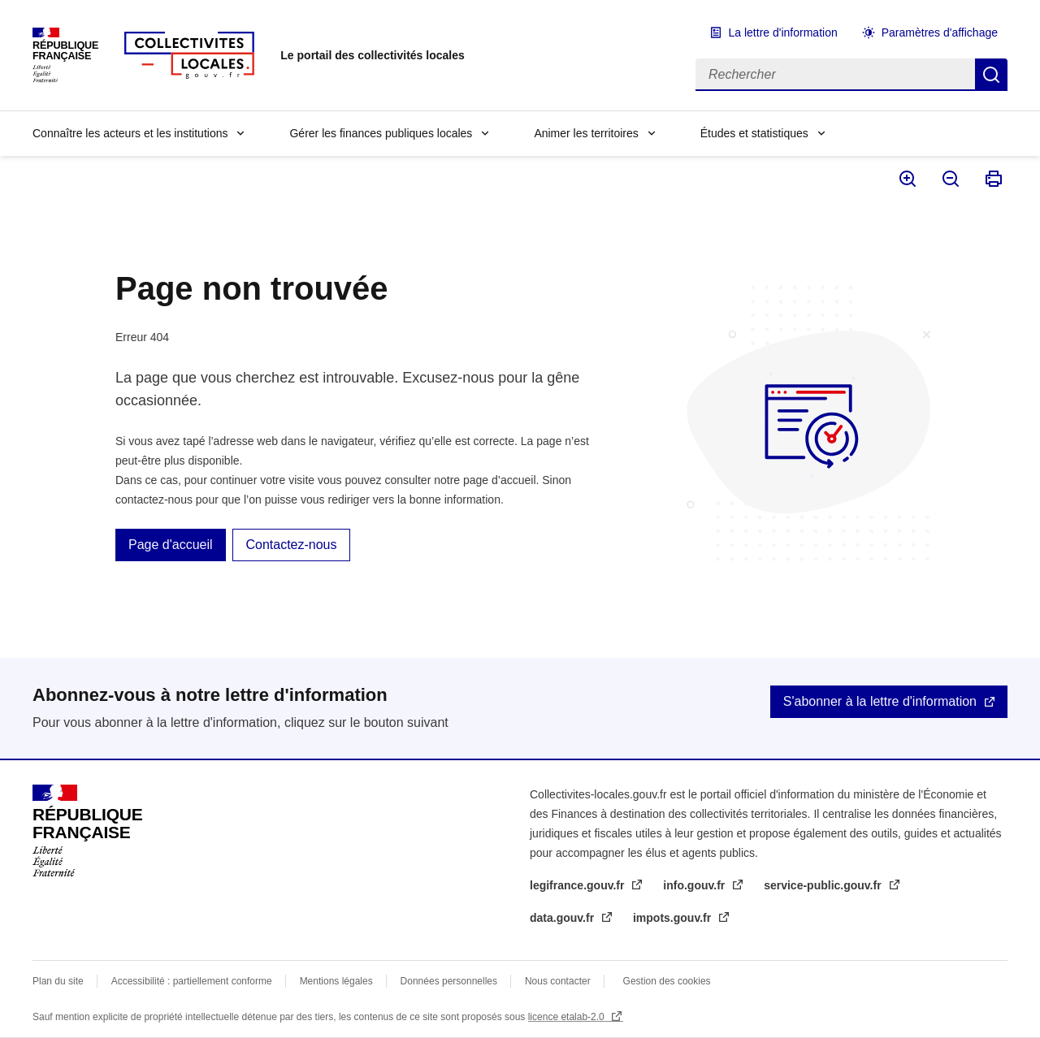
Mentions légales (336, 981)
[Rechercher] (835, 74)
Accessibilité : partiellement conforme (191, 981)
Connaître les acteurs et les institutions (130, 133)
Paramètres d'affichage (940, 32)
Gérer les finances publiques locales (380, 133)
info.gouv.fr (695, 885)
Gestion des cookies (667, 981)
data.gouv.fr (563, 917)
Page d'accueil (170, 544)
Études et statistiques (754, 133)
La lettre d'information (783, 32)
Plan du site (58, 981)
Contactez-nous (290, 544)
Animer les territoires (586, 133)
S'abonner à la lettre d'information (880, 701)
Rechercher (991, 74)
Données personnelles (449, 981)
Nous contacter (558, 981)
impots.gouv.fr (673, 917)
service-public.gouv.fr (824, 885)
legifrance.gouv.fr (578, 885)
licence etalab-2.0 (567, 1017)
